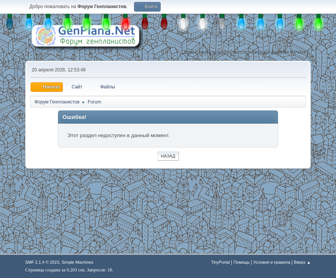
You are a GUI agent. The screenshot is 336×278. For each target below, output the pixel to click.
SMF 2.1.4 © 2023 (42, 262)
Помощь (241, 262)
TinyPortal (220, 262)
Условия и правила (271, 262)
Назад (168, 156)
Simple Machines (77, 262)
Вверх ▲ (302, 262)
